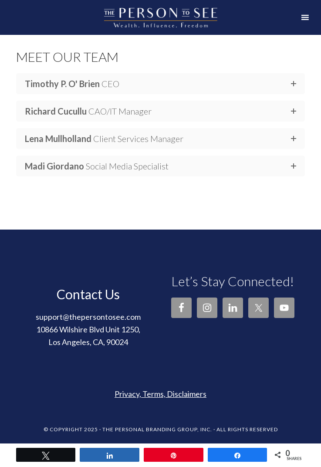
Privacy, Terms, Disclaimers (160, 394)
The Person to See (160, 10)
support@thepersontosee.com (88, 316)
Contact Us (88, 294)
